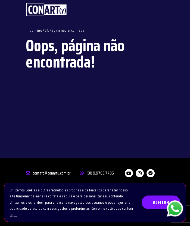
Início (29, 30)
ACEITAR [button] (161, 202)
